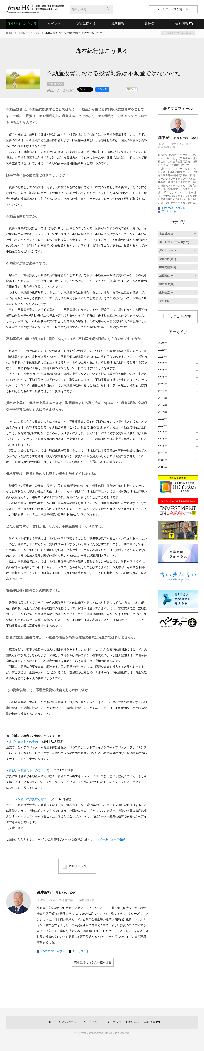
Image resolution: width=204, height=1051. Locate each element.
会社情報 (149, 1022)
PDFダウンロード (80, 866)
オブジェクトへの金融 (23, 741)
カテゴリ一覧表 (181, 316)
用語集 (150, 23)
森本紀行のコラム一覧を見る (92, 962)
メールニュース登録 (173, 9)
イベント (54, 23)
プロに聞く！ (86, 23)
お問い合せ (132, 1022)
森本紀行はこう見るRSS (180, 33)
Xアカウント (81, 951)
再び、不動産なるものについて (29, 770)
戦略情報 (117, 23)
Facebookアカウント (54, 951)
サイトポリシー (90, 1022)
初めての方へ (67, 1022)
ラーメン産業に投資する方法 (27, 799)
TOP (52, 1022)
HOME (10, 33)
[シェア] (102, 89)
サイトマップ (112, 1022)
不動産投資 (55, 83)
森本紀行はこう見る (22, 23)
